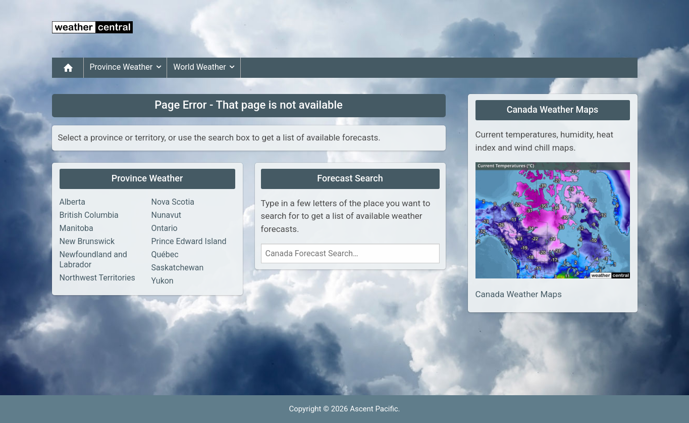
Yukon (162, 281)
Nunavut (166, 215)
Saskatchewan (177, 267)
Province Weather (127, 67)
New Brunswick (87, 241)
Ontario (164, 228)
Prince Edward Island (189, 241)
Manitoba (76, 228)
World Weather (205, 67)
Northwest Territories (97, 278)
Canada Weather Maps (518, 294)
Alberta (73, 202)
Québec (165, 254)
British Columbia (89, 215)
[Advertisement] (454, 29)
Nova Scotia (173, 202)
